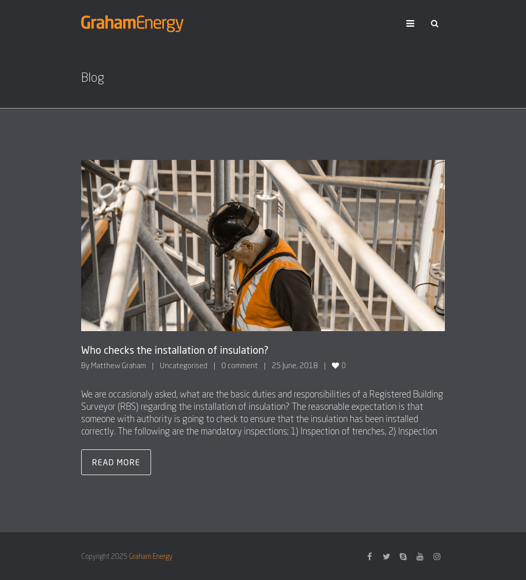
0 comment (239, 365)
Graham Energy (151, 556)
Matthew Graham (118, 365)
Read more (116, 462)
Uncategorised (184, 365)
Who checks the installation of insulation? (175, 349)
